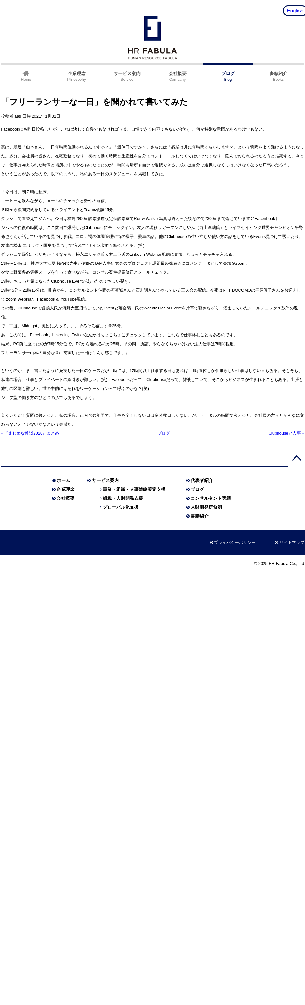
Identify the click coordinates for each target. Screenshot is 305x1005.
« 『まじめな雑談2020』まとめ (30, 433)
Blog (228, 76)
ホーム (63, 480)
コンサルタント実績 (211, 498)
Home (26, 76)
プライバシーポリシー (234, 542)
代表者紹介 (202, 480)
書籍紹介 (200, 516)
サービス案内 (105, 480)
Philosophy (76, 76)
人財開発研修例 (206, 507)
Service (127, 76)
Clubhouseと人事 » (286, 433)
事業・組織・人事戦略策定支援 (134, 489)
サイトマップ (291, 542)
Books (278, 76)
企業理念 (65, 489)
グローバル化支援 (121, 507)
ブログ (163, 433)
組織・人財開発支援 (123, 498)
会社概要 (65, 498)
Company (178, 76)
